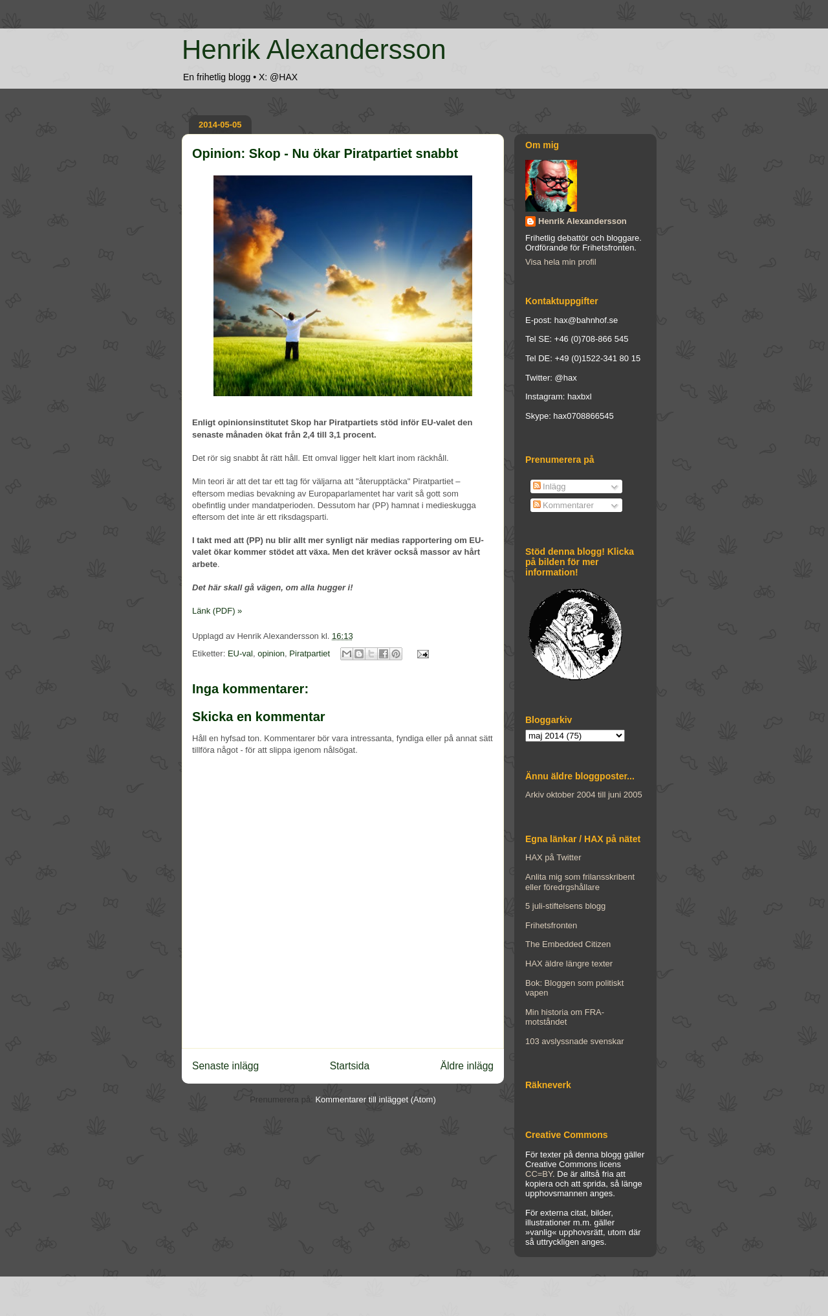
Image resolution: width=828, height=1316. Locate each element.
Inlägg (549, 486)
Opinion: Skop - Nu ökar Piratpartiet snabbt (325, 153)
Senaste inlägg (225, 1065)
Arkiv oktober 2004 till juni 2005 (583, 794)
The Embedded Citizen (568, 944)
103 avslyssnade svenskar (574, 1041)
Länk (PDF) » (217, 611)
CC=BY (538, 1174)
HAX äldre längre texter (569, 963)
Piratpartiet (309, 653)
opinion (271, 653)
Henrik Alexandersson (314, 49)
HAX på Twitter (553, 857)
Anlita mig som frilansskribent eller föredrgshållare (580, 882)
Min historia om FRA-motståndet (564, 1017)
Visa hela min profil (560, 262)
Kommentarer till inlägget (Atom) (375, 1099)
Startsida (350, 1065)
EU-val (240, 653)
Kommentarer (563, 505)
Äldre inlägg (467, 1065)
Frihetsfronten (551, 925)
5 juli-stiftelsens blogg (565, 906)
